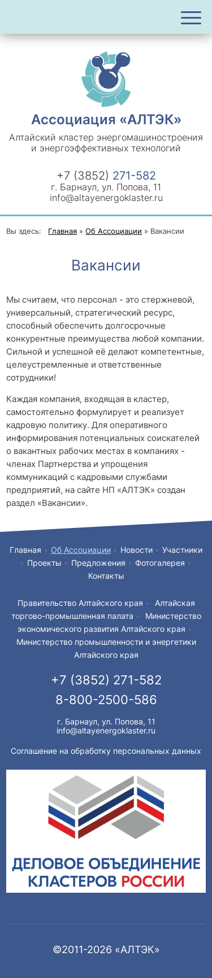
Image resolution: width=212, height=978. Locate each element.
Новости (136, 550)
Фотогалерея (160, 562)
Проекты (44, 562)
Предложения (98, 562)
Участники (182, 550)
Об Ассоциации (81, 550)
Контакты (106, 575)
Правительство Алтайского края (80, 603)
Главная (25, 550)
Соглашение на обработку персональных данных (106, 751)
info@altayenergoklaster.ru (106, 197)
